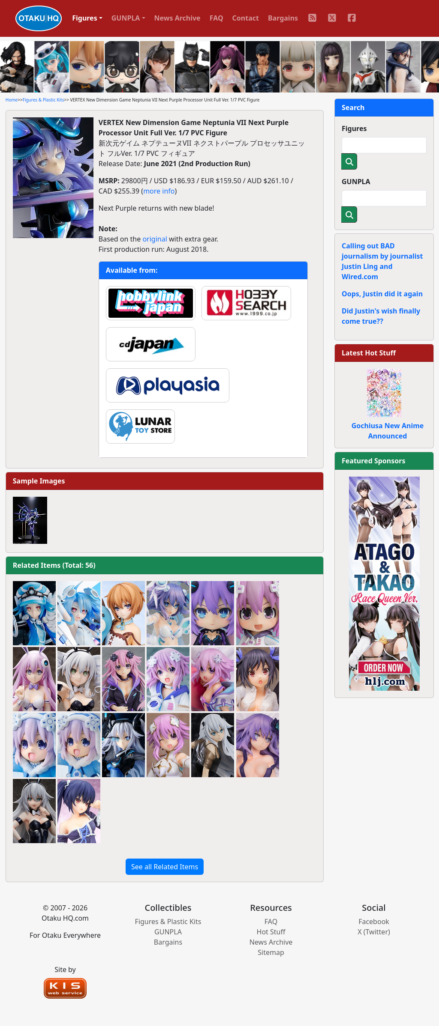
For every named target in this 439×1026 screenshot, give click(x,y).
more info (158, 191)
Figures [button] (84, 18)
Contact (245, 18)
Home (12, 100)
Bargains (283, 18)
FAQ (216, 18)
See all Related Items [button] (164, 866)
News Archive (177, 18)
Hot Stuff (271, 932)
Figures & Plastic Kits (43, 100)
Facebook (373, 921)
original (154, 239)
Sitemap (271, 952)
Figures (354, 128)
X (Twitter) (374, 932)
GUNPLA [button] (125, 18)
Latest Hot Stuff (369, 353)
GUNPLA (356, 181)
